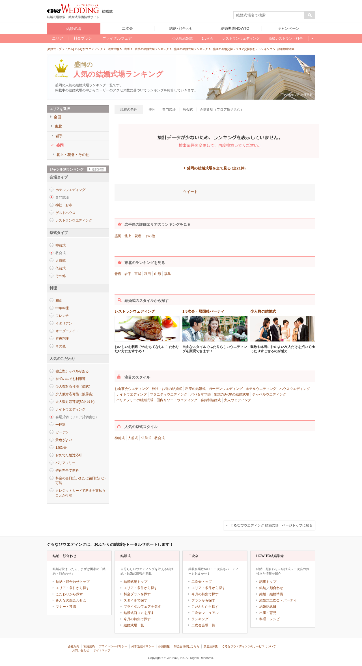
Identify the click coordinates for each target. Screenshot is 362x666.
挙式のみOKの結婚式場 (231, 394)
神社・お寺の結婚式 (167, 389)
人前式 (60, 261)
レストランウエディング (73, 220)
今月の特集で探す (137, 619)
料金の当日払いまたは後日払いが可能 (80, 480)
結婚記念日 (267, 607)
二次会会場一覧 (203, 625)
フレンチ (62, 316)
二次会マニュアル (205, 613)
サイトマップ (101, 650)
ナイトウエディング (70, 409)
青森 (118, 274)
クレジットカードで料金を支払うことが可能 (80, 493)
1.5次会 (60, 448)
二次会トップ (201, 582)
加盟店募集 (211, 646)
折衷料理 (62, 339)
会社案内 (73, 646)
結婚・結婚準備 (271, 594)
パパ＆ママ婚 (200, 394)
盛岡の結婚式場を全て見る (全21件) (216, 168)
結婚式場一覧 (134, 625)
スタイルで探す (135, 600)
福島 (167, 274)
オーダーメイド (67, 331)
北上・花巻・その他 (139, 236)
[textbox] (269, 15)
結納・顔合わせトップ (73, 582)
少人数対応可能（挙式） (73, 386)
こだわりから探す (69, 594)
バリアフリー (65, 463)
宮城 (137, 274)
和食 (58, 300)
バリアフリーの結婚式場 (135, 400)
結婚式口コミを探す (139, 613)
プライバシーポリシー (113, 646)
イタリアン (63, 323)
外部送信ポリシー (143, 646)
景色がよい (63, 440)
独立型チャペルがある (72, 371)
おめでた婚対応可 (68, 455)
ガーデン (62, 432)
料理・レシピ (269, 619)
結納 (262, 588)
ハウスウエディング (294, 389)
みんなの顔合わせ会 (71, 600)
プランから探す (203, 600)
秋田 (147, 274)
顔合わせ (276, 588)
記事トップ (267, 582)
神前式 (60, 245)
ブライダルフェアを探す (142, 607)
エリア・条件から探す (73, 588)
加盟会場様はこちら (186, 646)
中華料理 (62, 308)
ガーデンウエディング (226, 389)
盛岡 (118, 236)
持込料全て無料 (67, 470)
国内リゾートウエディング (177, 400)
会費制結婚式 (211, 400)
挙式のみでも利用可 (70, 379)
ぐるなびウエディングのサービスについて (249, 646)
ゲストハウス (65, 213)
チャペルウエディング (269, 394)
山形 (157, 274)
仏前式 (60, 268)
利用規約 (89, 646)
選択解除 (98, 169)
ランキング (199, 619)
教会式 (159, 438)
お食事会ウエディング (131, 389)
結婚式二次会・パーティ (278, 600)
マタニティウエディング (168, 394)
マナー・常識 (66, 607)
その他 (60, 276)
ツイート (190, 192)
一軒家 (60, 425)
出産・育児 (267, 613)
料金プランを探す (137, 594)
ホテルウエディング (70, 190)
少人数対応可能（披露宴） (75, 394)
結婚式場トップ (135, 582)
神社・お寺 (63, 205)
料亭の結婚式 (195, 389)
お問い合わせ (80, 650)
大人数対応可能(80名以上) (74, 402)
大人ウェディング (237, 400)
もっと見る (311, 38)
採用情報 (164, 646)
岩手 (127, 274)
